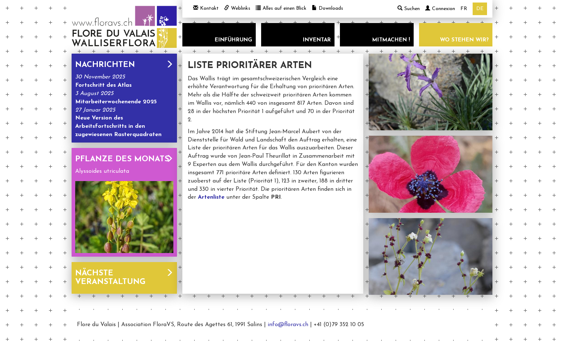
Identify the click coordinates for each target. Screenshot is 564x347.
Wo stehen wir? (464, 40)
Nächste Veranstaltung (124, 277)
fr (463, 9)
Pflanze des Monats (124, 159)
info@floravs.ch (288, 325)
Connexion (440, 9)
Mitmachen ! (391, 40)
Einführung (233, 40)
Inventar (317, 40)
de (479, 9)
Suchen (408, 8)
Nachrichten (124, 65)
